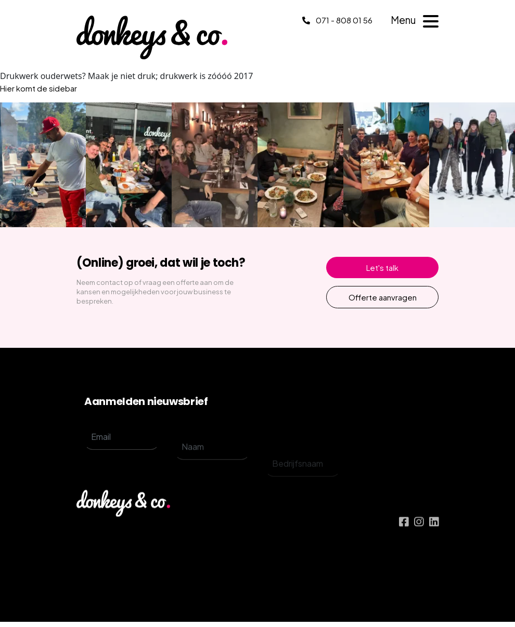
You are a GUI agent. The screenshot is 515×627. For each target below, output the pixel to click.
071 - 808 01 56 (337, 20)
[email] (121, 447)
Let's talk (382, 267)
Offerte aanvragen (383, 297)
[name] (212, 464)
